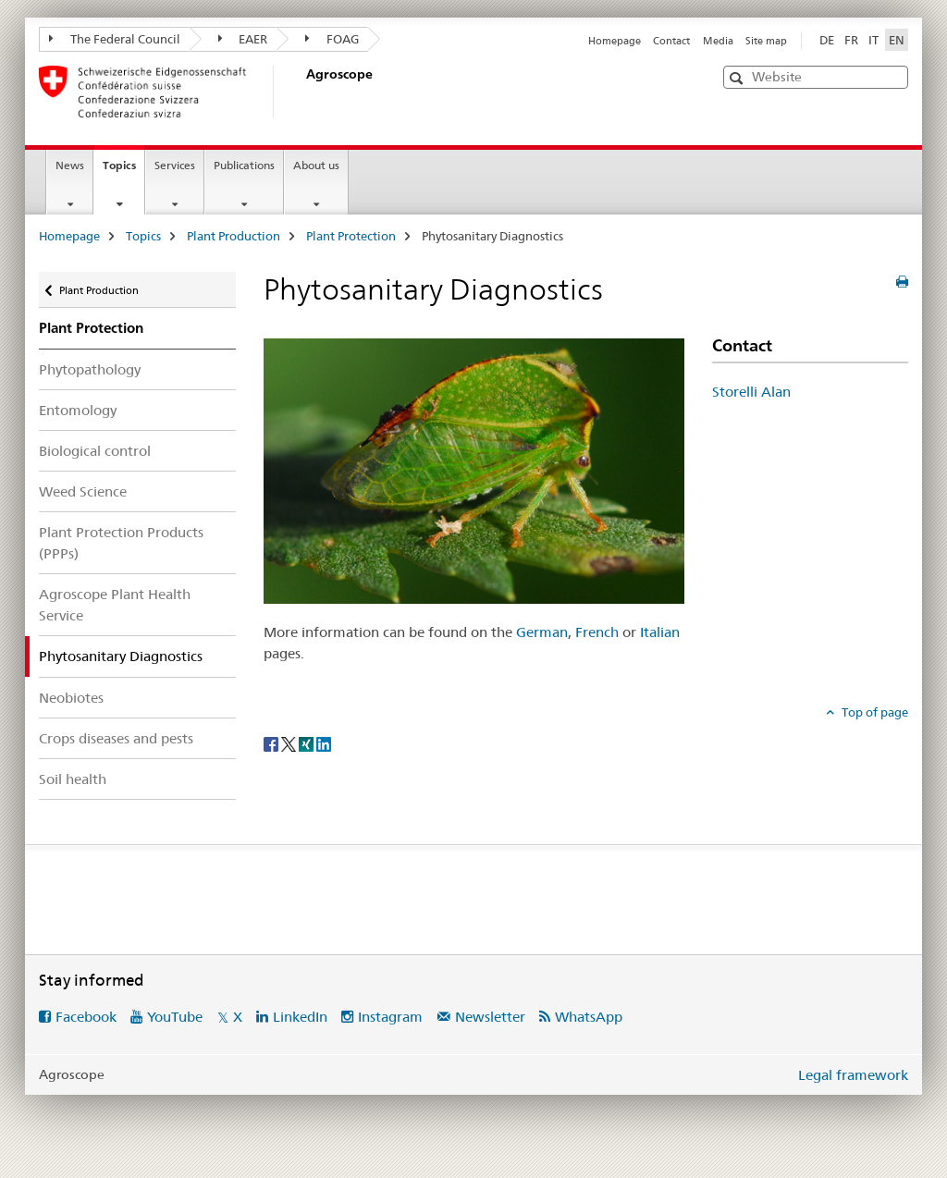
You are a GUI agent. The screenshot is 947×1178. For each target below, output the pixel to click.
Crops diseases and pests (116, 738)
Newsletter (490, 1016)
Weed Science (83, 491)
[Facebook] (272, 742)
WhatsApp (588, 1016)
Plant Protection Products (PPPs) (121, 542)
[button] (738, 78)
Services (174, 165)
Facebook (86, 1016)
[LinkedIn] (323, 742)
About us (316, 165)
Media (718, 40)
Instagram (390, 1016)
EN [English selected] (896, 39)
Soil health (72, 779)
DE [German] (826, 39)
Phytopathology (90, 369)
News (69, 165)
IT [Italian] (873, 39)
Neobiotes (71, 697)
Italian (660, 632)
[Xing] (307, 742)
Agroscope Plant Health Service (115, 604)
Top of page (873, 712)
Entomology (78, 410)
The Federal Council (114, 39)
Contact (671, 40)
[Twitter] (290, 742)
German (542, 632)
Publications (244, 165)
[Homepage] (302, 91)
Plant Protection (351, 235)
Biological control (95, 451)
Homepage (614, 40)
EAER (243, 39)
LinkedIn (300, 1016)
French (597, 632)
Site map (766, 40)
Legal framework (853, 1075)
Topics (123, 171)
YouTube (175, 1016)
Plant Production (233, 235)
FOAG (332, 39)
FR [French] (851, 39)
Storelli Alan (751, 391)
